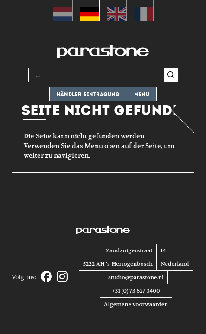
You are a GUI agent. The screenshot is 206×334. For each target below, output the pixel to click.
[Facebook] (46, 277)
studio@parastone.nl (136, 277)
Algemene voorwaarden (136, 304)
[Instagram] (62, 277)
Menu (141, 94)
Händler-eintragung (88, 94)
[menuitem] (63, 10)
